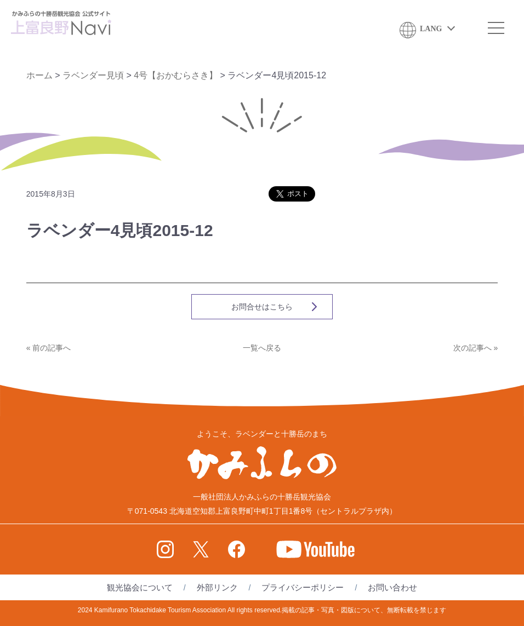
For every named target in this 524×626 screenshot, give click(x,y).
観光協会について (140, 587)
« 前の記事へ (48, 347)
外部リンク (217, 587)
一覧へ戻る (262, 347)
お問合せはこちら (262, 306)
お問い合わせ (392, 587)
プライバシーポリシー (302, 587)
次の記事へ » (475, 347)
